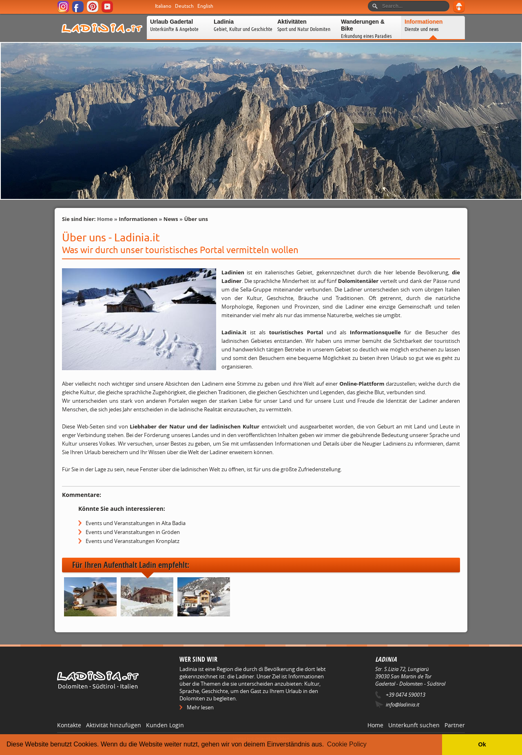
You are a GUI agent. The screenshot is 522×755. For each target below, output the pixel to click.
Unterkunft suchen (414, 725)
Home (105, 219)
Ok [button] (482, 744)
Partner (455, 725)
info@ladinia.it (402, 704)
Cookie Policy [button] (347, 744)
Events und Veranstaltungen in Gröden (133, 532)
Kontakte (69, 725)
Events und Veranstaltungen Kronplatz (132, 541)
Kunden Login (165, 725)
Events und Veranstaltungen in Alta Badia (136, 523)
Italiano (163, 6)
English (205, 6)
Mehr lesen (200, 707)
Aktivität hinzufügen (113, 725)
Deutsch (184, 6)
